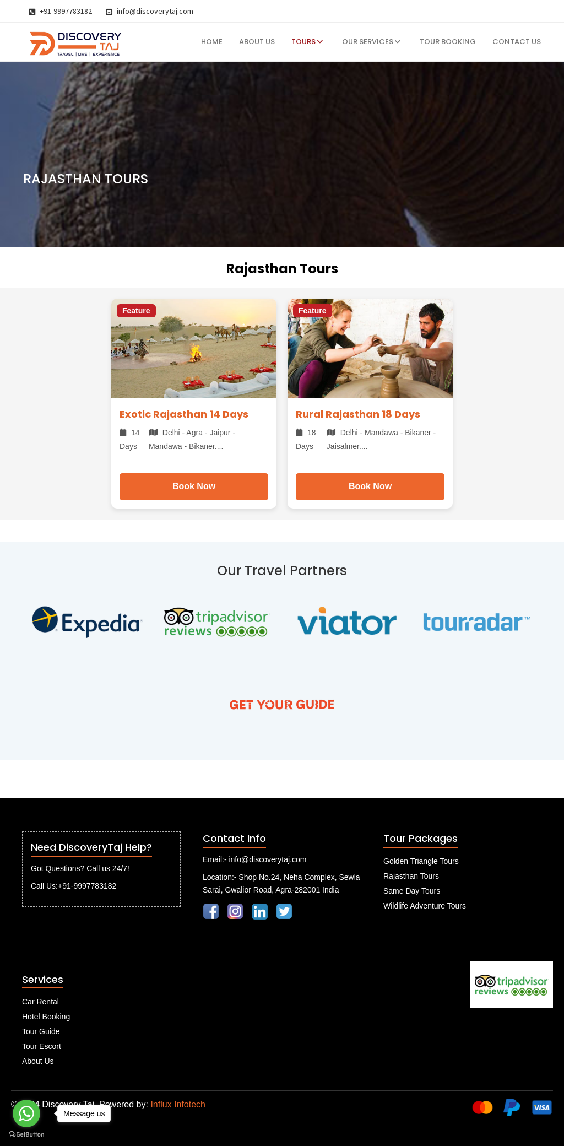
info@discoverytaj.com (149, 11)
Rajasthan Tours (411, 876)
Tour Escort (41, 1046)
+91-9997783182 (60, 11)
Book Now (193, 486)
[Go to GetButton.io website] (26, 1134)
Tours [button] (307, 41)
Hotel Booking (46, 1016)
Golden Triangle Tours (421, 861)
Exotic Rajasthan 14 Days (184, 414)
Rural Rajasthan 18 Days (358, 414)
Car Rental (40, 1001)
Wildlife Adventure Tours (424, 905)
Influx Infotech (177, 1104)
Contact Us (516, 41)
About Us (257, 41)
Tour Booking (448, 41)
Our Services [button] (371, 41)
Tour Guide (40, 1031)
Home (212, 41)
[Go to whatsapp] (26, 1113)
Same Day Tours (411, 890)
